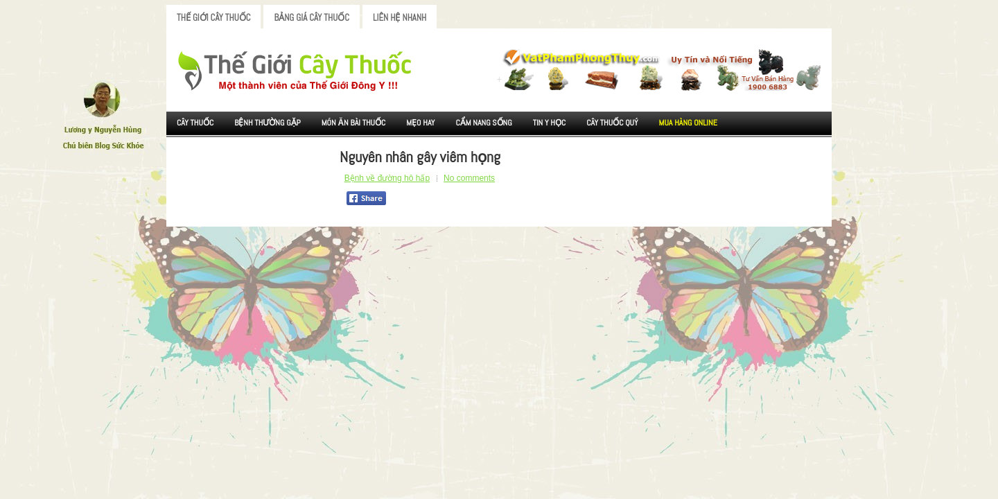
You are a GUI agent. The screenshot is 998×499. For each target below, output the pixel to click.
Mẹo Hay (420, 122)
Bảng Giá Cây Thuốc (311, 18)
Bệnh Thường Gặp (267, 122)
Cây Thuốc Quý (612, 122)
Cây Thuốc (195, 122)
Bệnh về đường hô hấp (387, 178)
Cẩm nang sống (483, 122)
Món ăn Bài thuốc (354, 122)
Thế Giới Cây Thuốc (213, 18)
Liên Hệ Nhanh (399, 18)
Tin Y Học (549, 122)
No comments (469, 178)
